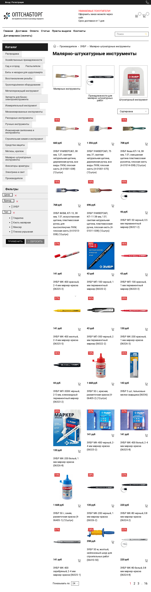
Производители (68, 46)
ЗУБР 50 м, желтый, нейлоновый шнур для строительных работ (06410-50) (99, 554)
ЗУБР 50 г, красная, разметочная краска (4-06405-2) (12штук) (100, 395)
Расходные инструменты (19, 118)
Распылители (33, 66)
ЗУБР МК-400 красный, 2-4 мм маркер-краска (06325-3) (66, 285)
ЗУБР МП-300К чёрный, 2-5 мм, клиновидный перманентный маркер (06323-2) (66, 396)
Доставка (21, 31)
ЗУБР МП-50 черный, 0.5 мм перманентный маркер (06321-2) (133, 224)
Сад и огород (12, 66)
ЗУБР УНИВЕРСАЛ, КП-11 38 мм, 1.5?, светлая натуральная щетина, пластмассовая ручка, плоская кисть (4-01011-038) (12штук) (100, 222)
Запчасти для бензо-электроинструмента (16, 98)
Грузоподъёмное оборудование (22, 84)
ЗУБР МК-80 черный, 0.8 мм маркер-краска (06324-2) (133, 517)
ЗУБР (83, 46)
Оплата (34, 31)
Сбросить (36, 241)
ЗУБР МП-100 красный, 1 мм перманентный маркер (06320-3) (133, 285)
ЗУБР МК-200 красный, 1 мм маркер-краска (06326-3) (133, 340)
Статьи (45, 31)
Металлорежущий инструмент (22, 90)
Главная (8, 31)
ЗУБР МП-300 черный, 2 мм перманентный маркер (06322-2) (100, 340)
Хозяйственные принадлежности (23, 60)
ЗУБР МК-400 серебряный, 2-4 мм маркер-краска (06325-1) (67, 571)
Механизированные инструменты (24, 111)
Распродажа (12, 53)
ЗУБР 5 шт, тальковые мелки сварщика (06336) (134, 393)
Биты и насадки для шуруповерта (23, 72)
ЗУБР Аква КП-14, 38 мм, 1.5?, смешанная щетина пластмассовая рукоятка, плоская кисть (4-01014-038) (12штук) (133, 158)
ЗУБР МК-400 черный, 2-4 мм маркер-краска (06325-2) (100, 446)
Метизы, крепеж (14, 151)
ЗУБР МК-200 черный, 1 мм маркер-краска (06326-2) (100, 517)
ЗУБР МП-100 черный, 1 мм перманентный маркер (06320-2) (100, 285)
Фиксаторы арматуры (17, 166)
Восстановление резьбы (18, 78)
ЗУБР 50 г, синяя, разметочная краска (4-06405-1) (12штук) (66, 517)
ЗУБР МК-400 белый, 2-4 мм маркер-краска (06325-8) (134, 446)
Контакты (79, 31)
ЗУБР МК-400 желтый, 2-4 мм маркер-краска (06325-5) (65, 340)
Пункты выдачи (61, 31)
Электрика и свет (15, 172)
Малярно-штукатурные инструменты (18, 158)
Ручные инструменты (17, 124)
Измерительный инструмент (21, 105)
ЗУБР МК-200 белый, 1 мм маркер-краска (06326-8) (66, 462)
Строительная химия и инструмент (24, 138)
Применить (15, 241)
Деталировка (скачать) (18, 35)
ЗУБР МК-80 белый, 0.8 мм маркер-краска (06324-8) (133, 571)
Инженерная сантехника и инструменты (19, 131)
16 (145, 583)
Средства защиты (15, 145)
